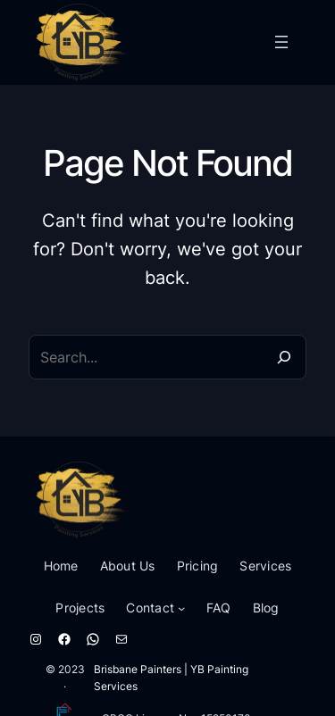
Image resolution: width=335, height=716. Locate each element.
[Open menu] (281, 42)
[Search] (284, 357)
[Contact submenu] (181, 608)
